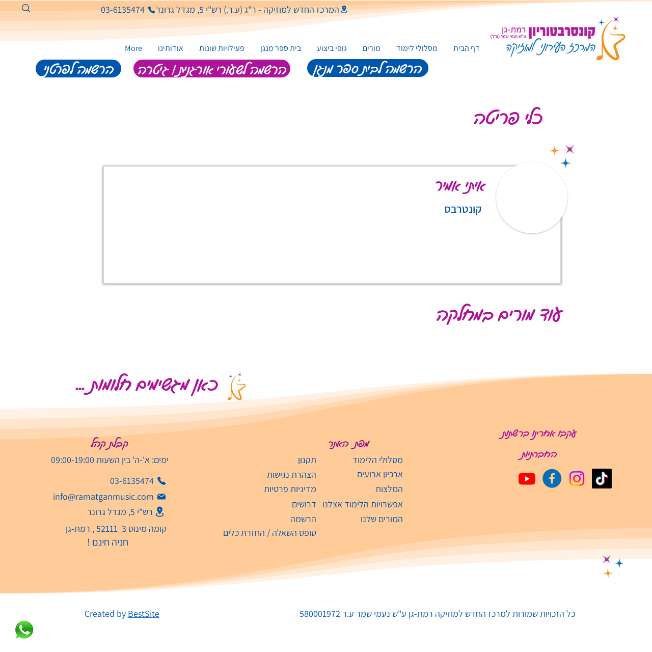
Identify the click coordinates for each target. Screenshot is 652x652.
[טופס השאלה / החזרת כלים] (266, 532)
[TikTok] (602, 478)
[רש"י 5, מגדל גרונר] (116, 512)
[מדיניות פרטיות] (275, 489)
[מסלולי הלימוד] (362, 460)
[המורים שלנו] (362, 519)
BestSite (143, 613)
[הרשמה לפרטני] (78, 68)
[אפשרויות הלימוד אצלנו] (362, 504)
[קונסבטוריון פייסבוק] (552, 478)
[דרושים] (276, 504)
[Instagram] (577, 478)
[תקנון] (276, 460)
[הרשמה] (266, 519)
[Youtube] (527, 478)
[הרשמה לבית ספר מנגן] (367, 68)
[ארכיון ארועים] (362, 474)
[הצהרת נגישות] (276, 474)
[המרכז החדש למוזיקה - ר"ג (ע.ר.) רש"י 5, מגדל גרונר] (252, 9)
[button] (221, 48)
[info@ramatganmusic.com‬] (110, 496)
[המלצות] (362, 489)
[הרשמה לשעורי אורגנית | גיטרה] (211, 68)
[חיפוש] (65, 11)
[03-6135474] (118, 9)
